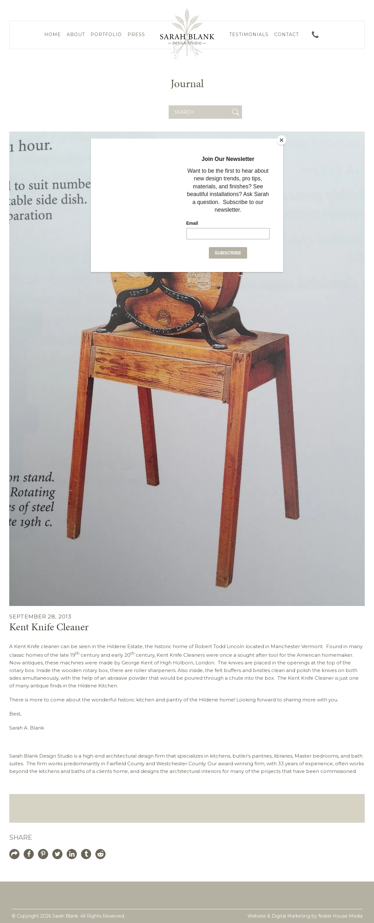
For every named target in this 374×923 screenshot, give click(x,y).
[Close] (281, 140)
